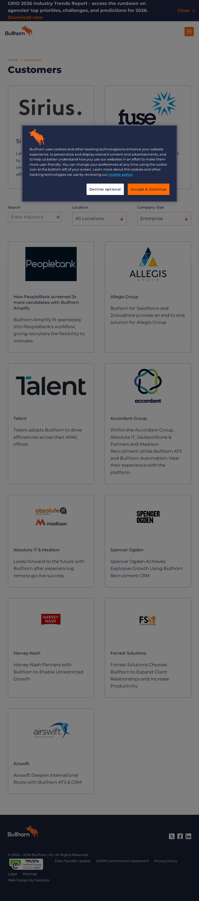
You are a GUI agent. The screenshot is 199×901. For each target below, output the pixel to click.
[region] (99, 163)
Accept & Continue (149, 189)
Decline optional (105, 189)
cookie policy (121, 174)
